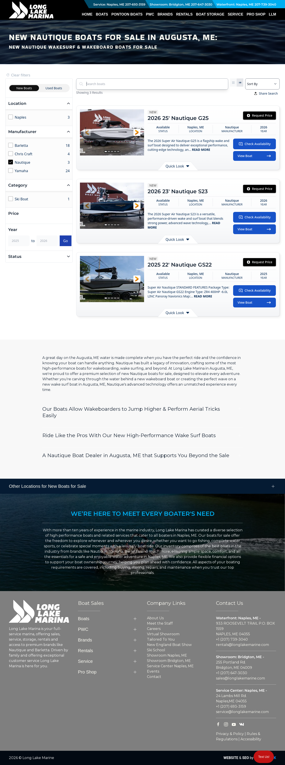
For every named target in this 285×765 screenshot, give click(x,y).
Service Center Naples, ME (170, 666)
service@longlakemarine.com (242, 712)
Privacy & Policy (230, 734)
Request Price (259, 115)
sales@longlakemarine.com (240, 678)
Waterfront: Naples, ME (235, 4)
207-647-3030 (201, 4)
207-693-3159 (135, 4)
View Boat (254, 156)
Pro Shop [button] (256, 14)
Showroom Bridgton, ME (169, 661)
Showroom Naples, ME (167, 655)
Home (87, 14)
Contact (154, 677)
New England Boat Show (169, 645)
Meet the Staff (160, 623)
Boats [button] (102, 14)
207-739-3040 (265, 4)
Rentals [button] (184, 14)
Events (153, 671)
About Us (155, 618)
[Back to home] (31, 10)
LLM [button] (272, 14)
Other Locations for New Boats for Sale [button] (47, 486)
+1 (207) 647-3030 (231, 673)
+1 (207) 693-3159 (231, 706)
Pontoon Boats (126, 14)
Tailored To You (161, 639)
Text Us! (263, 757)
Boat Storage (210, 14)
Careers (154, 629)
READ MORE (200, 149)
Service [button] (235, 14)
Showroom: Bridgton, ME (169, 4)
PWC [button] (150, 14)
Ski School (156, 650)
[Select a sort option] (262, 84)
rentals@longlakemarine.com (242, 645)
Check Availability (254, 144)
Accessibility (250, 739)
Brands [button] (165, 14)
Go (65, 240)
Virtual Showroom (163, 634)
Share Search (266, 93)
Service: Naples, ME (108, 4)
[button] (87, 132)
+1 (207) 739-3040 (232, 639)
